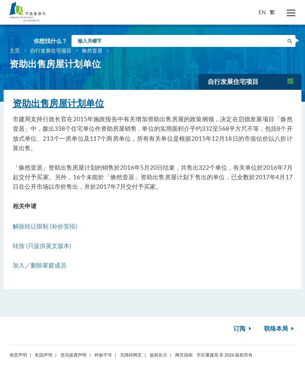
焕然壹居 (92, 50)
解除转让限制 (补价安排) (45, 226)
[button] (249, 81)
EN (262, 12)
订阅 (243, 329)
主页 (15, 50)
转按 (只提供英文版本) (42, 246)
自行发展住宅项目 (50, 50)
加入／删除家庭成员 (39, 265)
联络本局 (279, 329)
